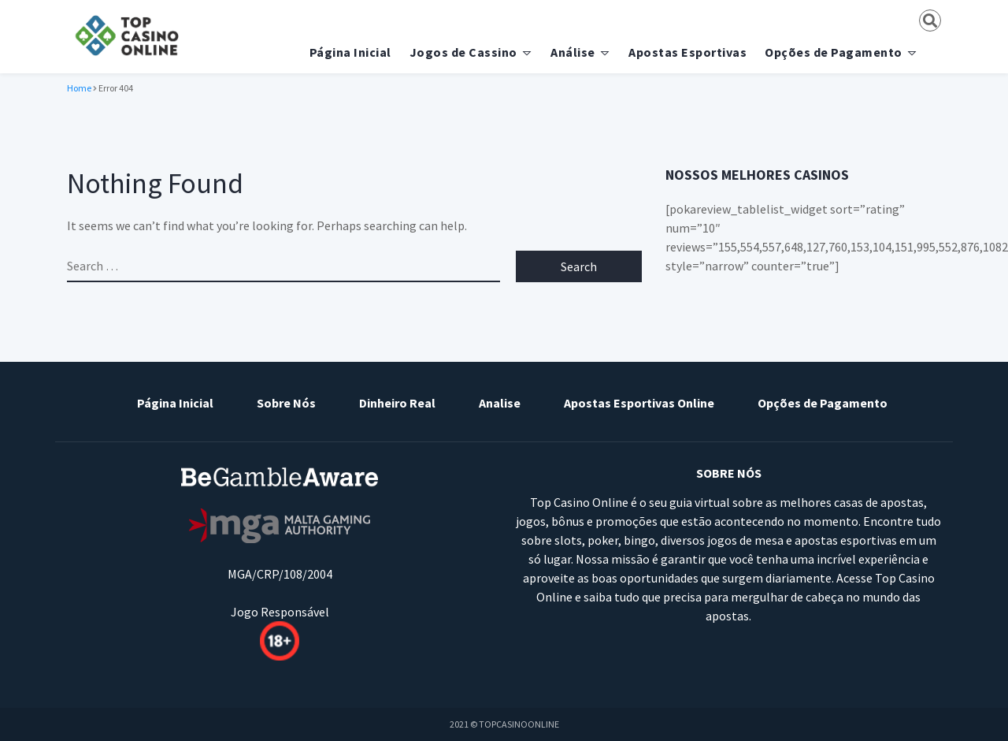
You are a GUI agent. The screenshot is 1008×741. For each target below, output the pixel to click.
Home (79, 88)
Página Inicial (350, 52)
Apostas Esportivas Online (639, 403)
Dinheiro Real (397, 403)
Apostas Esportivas (687, 52)
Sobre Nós (286, 403)
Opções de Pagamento (833, 52)
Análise (572, 52)
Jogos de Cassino (463, 52)
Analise (500, 403)
